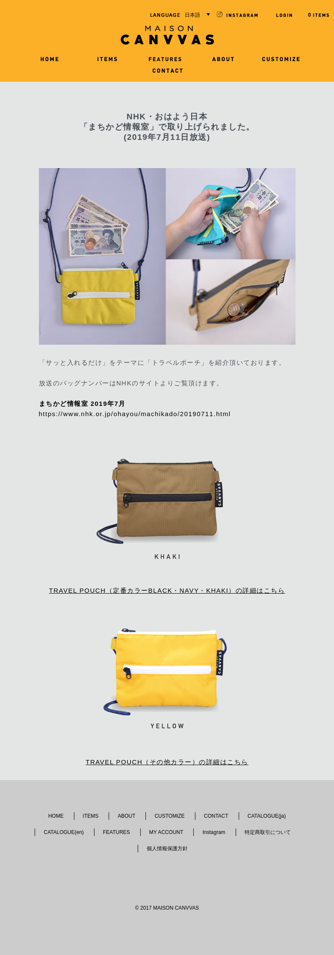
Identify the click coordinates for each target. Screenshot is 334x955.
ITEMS (91, 816)
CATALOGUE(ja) (267, 816)
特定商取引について (268, 832)
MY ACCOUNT (166, 832)
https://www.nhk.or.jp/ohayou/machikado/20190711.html (135, 413)
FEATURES (116, 832)
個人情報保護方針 (167, 849)
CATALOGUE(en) (64, 832)
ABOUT (126, 816)
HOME (56, 816)
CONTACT (216, 816)
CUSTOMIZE (169, 816)
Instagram (213, 832)
